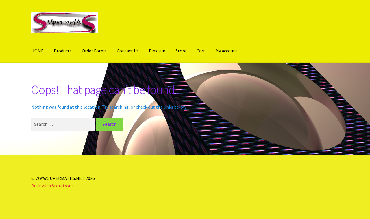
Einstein (157, 51)
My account (226, 51)
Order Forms (94, 51)
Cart (201, 51)
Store (180, 51)
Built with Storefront (52, 186)
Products (63, 51)
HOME (37, 51)
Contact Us (128, 51)
